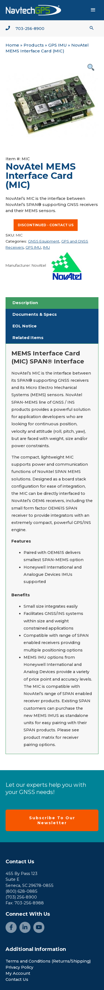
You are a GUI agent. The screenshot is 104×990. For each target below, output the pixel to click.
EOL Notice (24, 326)
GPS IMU (57, 45)
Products (34, 45)
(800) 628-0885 (21, 891)
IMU (46, 247)
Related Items (28, 337)
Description (25, 302)
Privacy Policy (19, 967)
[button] (91, 27)
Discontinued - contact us (45, 225)
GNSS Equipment (43, 241)
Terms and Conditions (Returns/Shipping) (48, 961)
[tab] (52, 303)
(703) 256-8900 (21, 897)
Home (12, 45)
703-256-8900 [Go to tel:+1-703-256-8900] (30, 28)
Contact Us (20, 862)
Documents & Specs (34, 314)
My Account (18, 973)
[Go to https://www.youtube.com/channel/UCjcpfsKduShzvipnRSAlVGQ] (38, 927)
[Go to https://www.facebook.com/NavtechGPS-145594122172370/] (11, 927)
